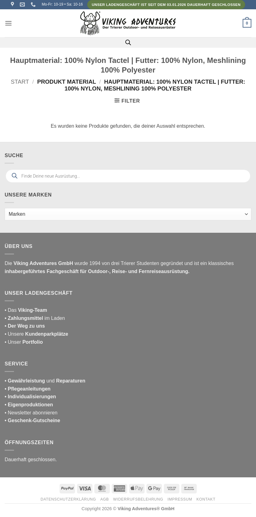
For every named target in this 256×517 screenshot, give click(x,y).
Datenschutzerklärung (68, 499)
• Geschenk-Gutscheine (32, 420)
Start (20, 81)
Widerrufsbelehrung (138, 499)
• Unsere (15, 334)
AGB (104, 499)
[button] (8, 23)
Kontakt (205, 499)
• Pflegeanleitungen (28, 388)
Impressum (180, 499)
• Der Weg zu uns (25, 326)
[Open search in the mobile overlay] (128, 42)
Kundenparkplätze (46, 334)
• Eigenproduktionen (29, 404)
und (45, 380)
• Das (26, 310)
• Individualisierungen (30, 396)
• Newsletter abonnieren (31, 412)
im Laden (35, 318)
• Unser (24, 342)
